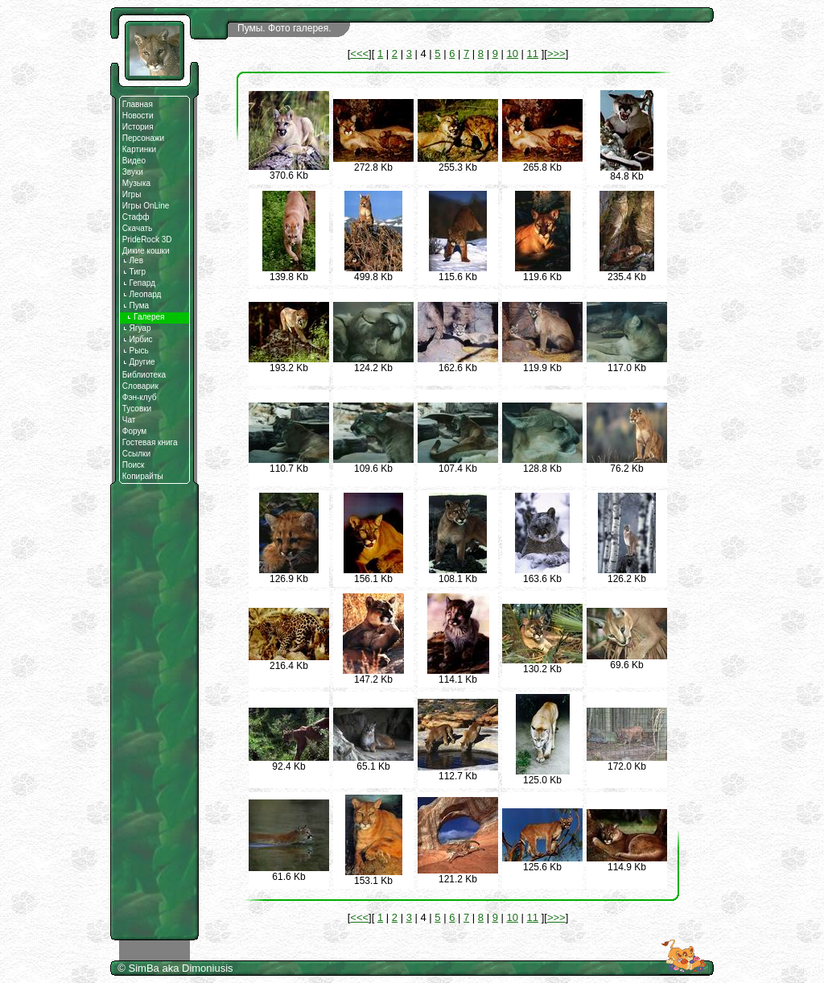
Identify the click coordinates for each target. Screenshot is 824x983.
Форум (134, 431)
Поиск (133, 465)
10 (512, 53)
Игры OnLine (146, 205)
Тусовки (136, 408)
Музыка (136, 183)
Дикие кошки (146, 250)
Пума (135, 305)
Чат (129, 419)
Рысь (135, 350)
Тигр (134, 271)
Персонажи (143, 138)
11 (532, 53)
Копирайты (142, 476)
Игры (132, 194)
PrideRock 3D (147, 239)
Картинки (139, 149)
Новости (138, 115)
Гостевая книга (150, 442)
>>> (556, 53)
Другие (138, 361)
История (138, 126)
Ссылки (136, 453)
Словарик (140, 386)
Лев (132, 260)
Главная (137, 104)
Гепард (138, 283)
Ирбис (137, 339)
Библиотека (144, 374)
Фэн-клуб (139, 397)
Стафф (136, 217)
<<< (359, 53)
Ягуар (136, 328)
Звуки (132, 171)
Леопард (142, 294)
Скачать (137, 228)
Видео (134, 160)
